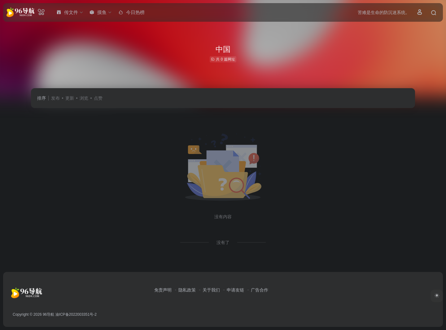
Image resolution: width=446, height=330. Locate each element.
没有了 (223, 242)
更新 (69, 98)
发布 (55, 98)
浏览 (84, 98)
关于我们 (211, 289)
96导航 (48, 314)
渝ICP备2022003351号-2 (76, 314)
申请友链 (235, 289)
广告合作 (259, 289)
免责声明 (163, 289)
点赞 (98, 98)
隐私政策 (187, 289)
